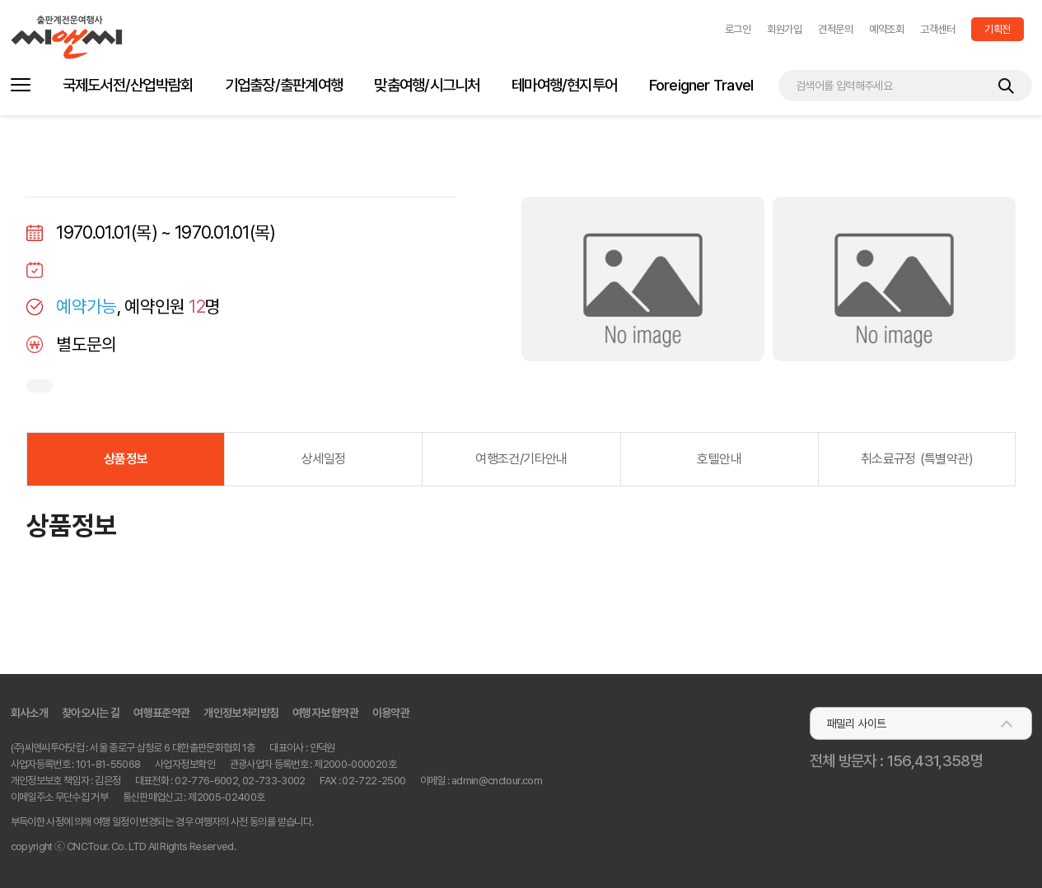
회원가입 (784, 29)
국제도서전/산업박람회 (128, 85)
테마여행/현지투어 (564, 85)
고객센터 (937, 29)
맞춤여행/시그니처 (426, 85)
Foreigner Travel (701, 85)
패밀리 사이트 (856, 723)
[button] (737, 29)
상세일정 (323, 459)
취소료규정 (917, 459)
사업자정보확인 (185, 764)
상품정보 (125, 459)
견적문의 (835, 29)
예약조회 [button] (886, 29)
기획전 (997, 29)
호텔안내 (719, 459)
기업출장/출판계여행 (284, 85)
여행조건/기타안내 (521, 459)
